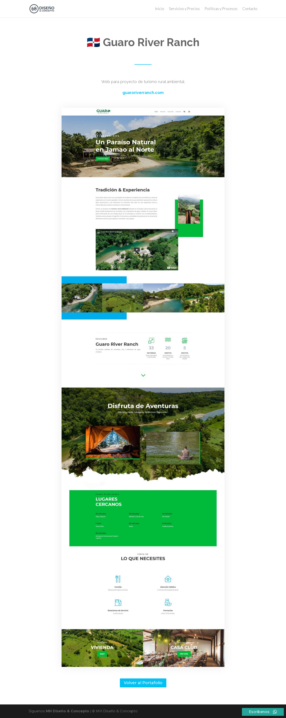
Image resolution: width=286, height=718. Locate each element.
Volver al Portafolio (143, 682)
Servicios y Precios (184, 9)
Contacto (249, 9)
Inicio (159, 9)
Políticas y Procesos (221, 9)
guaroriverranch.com (143, 92)
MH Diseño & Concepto (68, 711)
